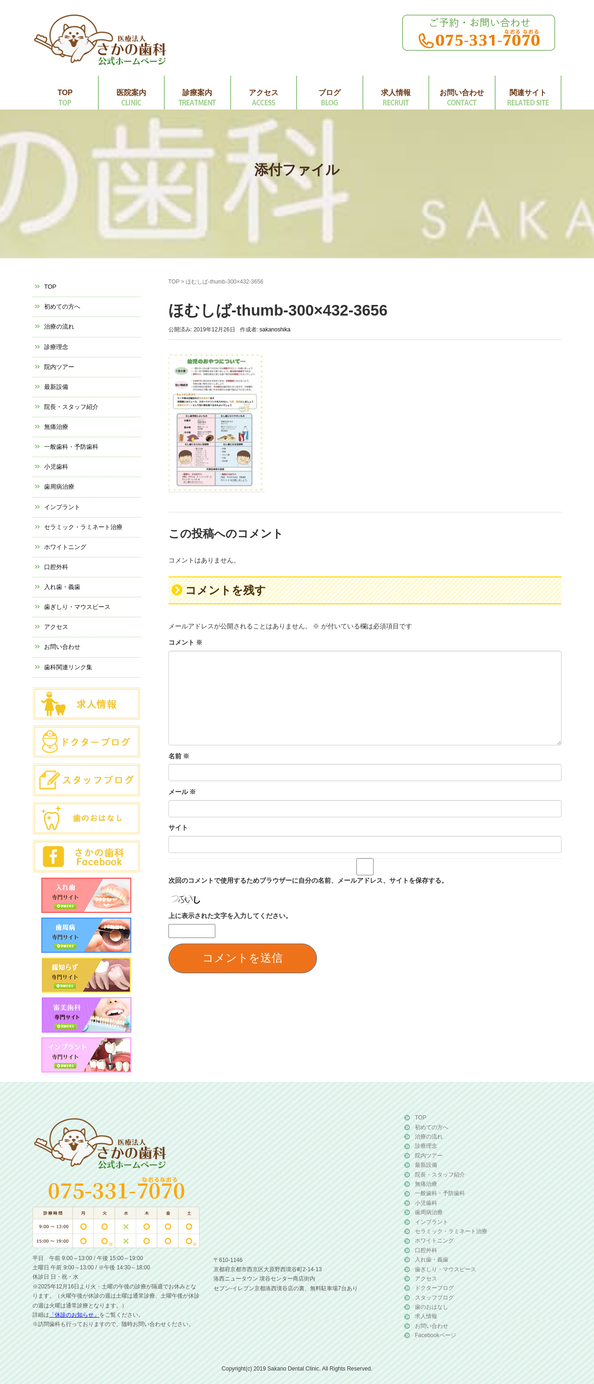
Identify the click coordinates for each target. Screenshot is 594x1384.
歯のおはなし (431, 1307)
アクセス (263, 93)
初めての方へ (62, 306)
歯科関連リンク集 (68, 667)
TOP (65, 93)
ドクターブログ (434, 1288)
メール (182, 791)
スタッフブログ (434, 1297)
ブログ (329, 93)
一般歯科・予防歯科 (71, 446)
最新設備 (56, 386)
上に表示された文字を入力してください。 (230, 915)
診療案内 (197, 93)
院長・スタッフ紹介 (71, 406)
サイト (178, 827)
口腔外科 (56, 566)
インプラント (62, 507)
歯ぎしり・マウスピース (77, 606)
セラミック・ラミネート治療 (83, 527)
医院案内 (131, 93)
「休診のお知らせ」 (74, 1315)
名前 (179, 756)
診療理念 (56, 346)
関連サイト (528, 93)
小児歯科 (56, 466)
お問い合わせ (461, 93)
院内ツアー (59, 366)
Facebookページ (435, 1335)
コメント (185, 642)
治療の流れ (59, 326)
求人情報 (396, 93)
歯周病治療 (59, 486)
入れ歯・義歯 (62, 586)
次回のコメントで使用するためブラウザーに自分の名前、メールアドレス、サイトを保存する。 (308, 880)
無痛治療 (56, 426)
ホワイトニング (65, 546)
